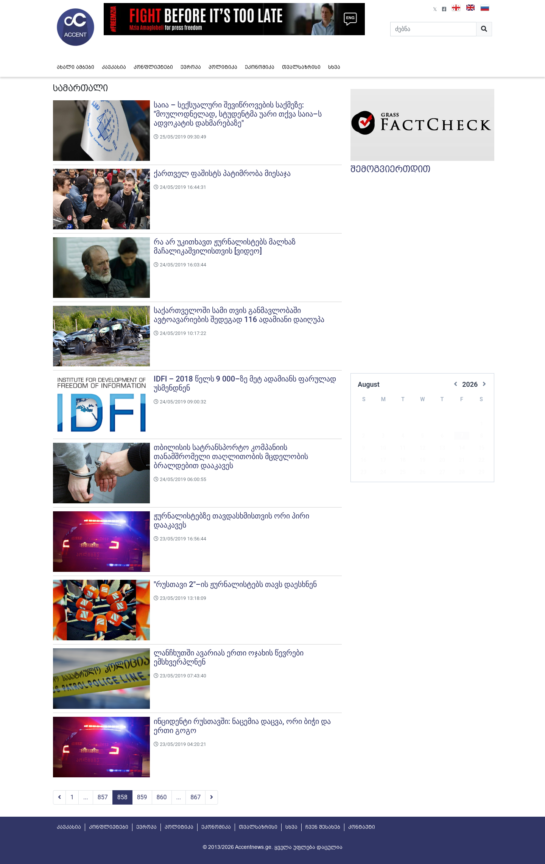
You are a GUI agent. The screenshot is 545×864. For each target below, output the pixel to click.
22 (481, 449)
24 (383, 461)
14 (462, 437)
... (85, 797)
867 (195, 797)
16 (363, 449)
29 (481, 461)
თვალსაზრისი (301, 67)
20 (442, 449)
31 (383, 473)
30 (363, 473)
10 (383, 437)
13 (442, 437)
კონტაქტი (361, 827)
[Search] (433, 29)
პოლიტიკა (223, 67)
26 (422, 461)
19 (422, 449)
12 (422, 437)
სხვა (334, 67)
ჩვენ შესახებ (322, 827)
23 (363, 461)
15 (481, 437)
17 (383, 449)
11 (403, 437)
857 (103, 797)
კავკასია (114, 67)
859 (142, 797)
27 (442, 461)
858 (122, 797)
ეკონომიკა (259, 67)
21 (462, 449)
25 (403, 461)
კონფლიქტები (153, 67)
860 (162, 797)
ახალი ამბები (75, 67)
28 (462, 461)
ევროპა (191, 67)
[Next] (211, 797)
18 (403, 449)
